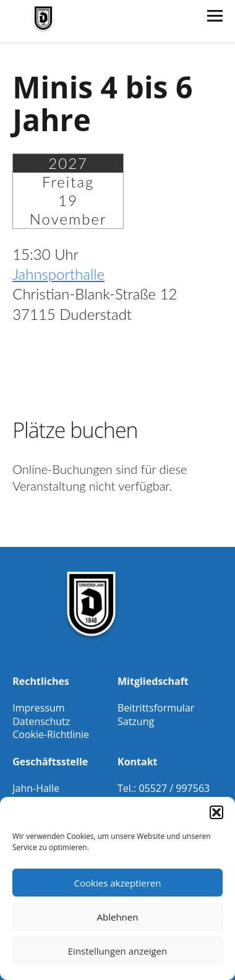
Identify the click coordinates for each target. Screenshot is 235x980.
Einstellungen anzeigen (117, 951)
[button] (216, 812)
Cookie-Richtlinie (50, 734)
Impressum (38, 708)
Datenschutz (41, 721)
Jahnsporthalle (58, 274)
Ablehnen (118, 917)
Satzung (136, 721)
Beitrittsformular (156, 708)
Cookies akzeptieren (117, 883)
